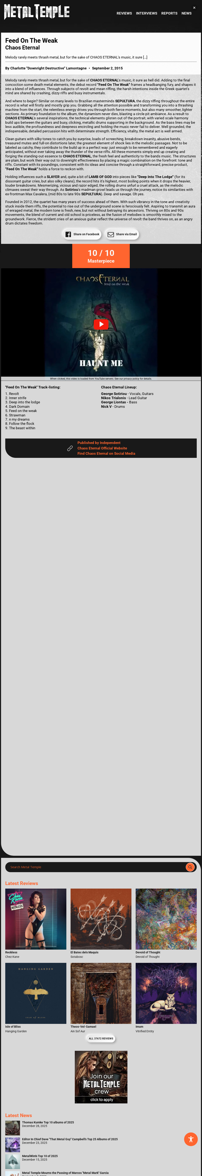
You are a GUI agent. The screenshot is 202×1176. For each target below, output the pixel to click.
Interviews (146, 13)
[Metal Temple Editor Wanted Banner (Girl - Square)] (101, 1102)
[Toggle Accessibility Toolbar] (191, 1139)
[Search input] (97, 867)
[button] (101, 324)
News (186, 13)
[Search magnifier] (190, 867)
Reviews (124, 13)
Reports (169, 13)
